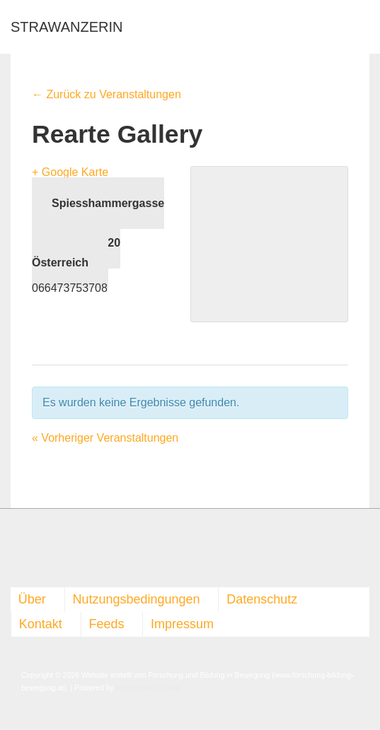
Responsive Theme (148, 687)
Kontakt (40, 624)
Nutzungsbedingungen (136, 599)
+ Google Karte (70, 172)
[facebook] (12, 552)
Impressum (182, 624)
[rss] (26, 552)
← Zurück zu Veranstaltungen (106, 94)
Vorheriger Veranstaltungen (105, 438)
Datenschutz (261, 599)
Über (32, 599)
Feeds (106, 624)
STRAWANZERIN (67, 27)
